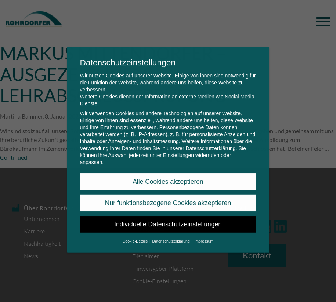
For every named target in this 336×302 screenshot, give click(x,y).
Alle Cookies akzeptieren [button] (168, 176)
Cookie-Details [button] (136, 236)
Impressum (203, 236)
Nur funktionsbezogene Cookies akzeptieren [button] (168, 198)
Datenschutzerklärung (210, 143)
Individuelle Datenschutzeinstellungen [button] (168, 219)
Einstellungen (178, 150)
